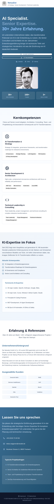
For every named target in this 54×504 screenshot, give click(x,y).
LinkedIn (19, 61)
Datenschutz (31, 496)
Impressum (22, 496)
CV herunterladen (27, 57)
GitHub (35, 61)
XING (27, 61)
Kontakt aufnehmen (27, 54)
